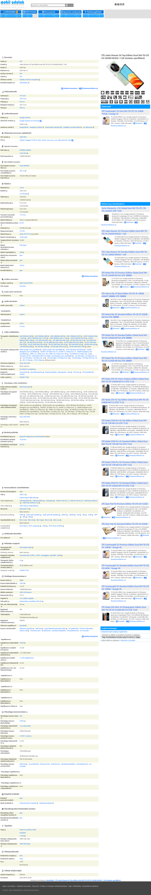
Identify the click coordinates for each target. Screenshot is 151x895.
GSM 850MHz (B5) (26, 336)
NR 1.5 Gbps (27, 360)
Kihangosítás (62, 372)
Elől (21, 716)
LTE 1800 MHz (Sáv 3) (60, 340)
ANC (68, 372)
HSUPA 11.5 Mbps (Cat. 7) (67, 352)
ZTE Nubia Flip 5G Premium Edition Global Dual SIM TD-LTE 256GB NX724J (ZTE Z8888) (124, 274)
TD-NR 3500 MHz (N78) (77, 347)
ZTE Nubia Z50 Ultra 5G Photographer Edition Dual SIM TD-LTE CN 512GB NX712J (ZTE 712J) (124, 608)
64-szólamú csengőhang (28, 369)
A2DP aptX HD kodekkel (51, 515)
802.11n (47, 520)
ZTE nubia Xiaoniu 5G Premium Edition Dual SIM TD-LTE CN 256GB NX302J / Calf (124, 232)
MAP (89, 515)
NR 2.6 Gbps (38, 360)
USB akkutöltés (25, 501)
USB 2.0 (22, 495)
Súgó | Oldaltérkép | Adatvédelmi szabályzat (83, 886)
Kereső (3, 16)
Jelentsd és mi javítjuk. (127, 640)
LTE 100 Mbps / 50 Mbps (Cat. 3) (86, 356)
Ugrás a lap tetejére (8, 886)
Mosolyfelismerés (73, 631)
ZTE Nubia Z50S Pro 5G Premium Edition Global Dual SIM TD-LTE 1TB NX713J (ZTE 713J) (125, 463)
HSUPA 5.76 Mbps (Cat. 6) (49, 352)
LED (21, 252)
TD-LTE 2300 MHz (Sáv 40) (36, 344)
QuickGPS (53, 555)
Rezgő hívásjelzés (51, 372)
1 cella (22, 836)
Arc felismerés (88, 127)
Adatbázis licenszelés (24, 886)
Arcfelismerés (46, 631)
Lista (19, 16)
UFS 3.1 (22, 171)
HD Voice (76, 372)
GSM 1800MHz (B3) (56, 336)
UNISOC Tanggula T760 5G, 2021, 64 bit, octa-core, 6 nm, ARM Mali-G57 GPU (45, 140)
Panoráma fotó (35, 631)
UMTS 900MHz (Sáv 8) (78, 338)
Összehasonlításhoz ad (88, 88)
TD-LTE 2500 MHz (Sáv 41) (57, 344)
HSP (83, 515)
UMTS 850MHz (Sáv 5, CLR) (58, 338)
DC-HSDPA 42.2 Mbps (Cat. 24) (80, 354)
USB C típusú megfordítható (29, 506)
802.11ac (57, 520)
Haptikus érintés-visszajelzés (29, 80)
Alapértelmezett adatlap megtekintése (114, 632)
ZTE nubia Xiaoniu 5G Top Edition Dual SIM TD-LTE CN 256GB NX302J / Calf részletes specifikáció (88, 880)
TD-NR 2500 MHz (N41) (58, 347)
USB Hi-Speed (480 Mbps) (28, 498)
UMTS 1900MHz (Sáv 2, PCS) (36, 338)
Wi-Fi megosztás (34, 526)
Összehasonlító (11, 16)
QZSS (59, 555)
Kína (21, 856)
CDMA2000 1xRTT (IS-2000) (41, 356)
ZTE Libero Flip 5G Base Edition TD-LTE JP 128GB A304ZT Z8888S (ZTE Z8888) (123, 295)
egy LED (22, 626)
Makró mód (23, 631)
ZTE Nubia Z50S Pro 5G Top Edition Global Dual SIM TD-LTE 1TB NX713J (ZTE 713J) (124, 422)
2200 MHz (23, 137)
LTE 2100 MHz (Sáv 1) (43, 340)
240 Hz (22, 445)
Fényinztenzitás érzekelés (28, 803)
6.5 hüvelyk (23, 194)
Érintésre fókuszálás (86, 629)
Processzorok (48, 12)
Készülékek (11, 12)
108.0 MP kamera (25, 592)
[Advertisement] (75, 35)
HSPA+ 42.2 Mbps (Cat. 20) (58, 354)
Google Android (25, 118)
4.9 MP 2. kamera (25, 736)
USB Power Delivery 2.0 (30, 503)
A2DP (21, 515)
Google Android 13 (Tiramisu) (29, 121)
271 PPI (22, 231)
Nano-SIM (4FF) (25, 363)
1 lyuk (22, 188)
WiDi (44, 526)
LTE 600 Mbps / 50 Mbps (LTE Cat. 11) (84, 358)
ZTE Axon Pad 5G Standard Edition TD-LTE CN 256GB (124, 524)
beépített (23, 833)
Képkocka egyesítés (26, 629)
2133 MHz (23, 153)
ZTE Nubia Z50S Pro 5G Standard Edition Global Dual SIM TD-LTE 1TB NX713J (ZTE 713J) (124, 442)
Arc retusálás (84, 631)
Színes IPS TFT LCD (26, 234)
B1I (21, 565)
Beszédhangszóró (36, 372)
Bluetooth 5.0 (24, 509)
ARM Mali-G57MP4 (26, 283)
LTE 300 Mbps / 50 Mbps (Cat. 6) (58, 358)
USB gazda (49, 501)
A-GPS (38, 555)
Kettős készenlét (25, 387)
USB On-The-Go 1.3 (62, 501)
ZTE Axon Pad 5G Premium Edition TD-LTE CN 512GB (124, 503)
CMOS (22, 583)
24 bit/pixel (23, 237)
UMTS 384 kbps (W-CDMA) (75, 350)
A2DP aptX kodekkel (33, 515)
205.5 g (22, 108)
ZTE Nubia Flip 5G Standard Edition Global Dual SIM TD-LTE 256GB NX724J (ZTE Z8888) (124, 336)
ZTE (21, 61)
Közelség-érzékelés (46, 803)
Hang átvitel (24, 372)
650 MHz (23, 286)
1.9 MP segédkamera (27, 658)
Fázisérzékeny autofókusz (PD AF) (31, 601)
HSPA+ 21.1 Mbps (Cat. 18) (39, 354)
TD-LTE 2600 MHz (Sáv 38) (72, 342)
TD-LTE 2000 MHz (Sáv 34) (52, 342)
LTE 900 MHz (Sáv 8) (34, 342)
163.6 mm (23, 99)
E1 (20, 560)
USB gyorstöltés (38, 501)
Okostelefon (24, 83)
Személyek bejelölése (59, 631)
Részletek (137, 123)
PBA (30, 517)
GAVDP (71, 515)
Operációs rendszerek (71, 12)
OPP (95, 515)
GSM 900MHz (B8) (41, 336)
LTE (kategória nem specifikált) (62, 356)
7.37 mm (23, 215)
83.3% (22, 223)
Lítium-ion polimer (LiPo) (28, 830)
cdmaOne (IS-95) (25, 356)
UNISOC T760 (24, 377)
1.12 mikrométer (25, 726)
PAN (24, 517)
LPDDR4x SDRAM (25, 150)
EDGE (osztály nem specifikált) (53, 350)
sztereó (22, 305)
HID (78, 515)
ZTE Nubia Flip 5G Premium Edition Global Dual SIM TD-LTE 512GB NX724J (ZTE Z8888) (124, 359)
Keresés (69, 5)
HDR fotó (39, 629)
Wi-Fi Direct (24, 526)
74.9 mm (23, 96)
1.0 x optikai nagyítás (27, 598)
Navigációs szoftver (36, 127)
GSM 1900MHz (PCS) (73, 336)
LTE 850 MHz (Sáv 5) (77, 340)
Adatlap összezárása (69, 88)
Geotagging (45, 555)
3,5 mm (22, 326)
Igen (21, 255)
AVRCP (64, 515)
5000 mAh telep (25, 844)
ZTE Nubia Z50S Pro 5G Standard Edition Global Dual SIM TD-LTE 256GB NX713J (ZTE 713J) (124, 484)
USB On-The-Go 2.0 (76, 501)
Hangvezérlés (24, 127)
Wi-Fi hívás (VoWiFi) (55, 526)
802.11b (31, 520)
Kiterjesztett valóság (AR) (53, 127)
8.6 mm (22, 102)
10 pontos (23, 440)
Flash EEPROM (24, 166)
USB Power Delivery (91, 501)
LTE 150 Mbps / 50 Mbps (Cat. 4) (33, 358)
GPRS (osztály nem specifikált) (30, 350)
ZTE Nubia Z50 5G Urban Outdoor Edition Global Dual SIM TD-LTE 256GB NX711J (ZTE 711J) (125, 380)
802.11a (22, 520)
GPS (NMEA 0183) (26, 547)
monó (22, 323)
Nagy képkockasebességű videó (55, 629)
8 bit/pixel (23, 245)
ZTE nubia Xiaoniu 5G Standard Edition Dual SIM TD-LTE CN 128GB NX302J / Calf (124, 253)
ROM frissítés (30, 12)
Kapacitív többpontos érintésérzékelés (32, 437)
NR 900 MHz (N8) (26, 347)
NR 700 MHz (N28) (41, 347)
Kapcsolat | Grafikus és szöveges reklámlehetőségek (49, 886)
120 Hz (22, 265)
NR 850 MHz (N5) (90, 344)
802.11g (39, 520)
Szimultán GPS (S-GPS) (27, 555)
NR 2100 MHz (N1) (75, 344)
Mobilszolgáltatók (93, 12)
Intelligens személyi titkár (71, 127)
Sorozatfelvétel (74, 629)
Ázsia (21, 859)
